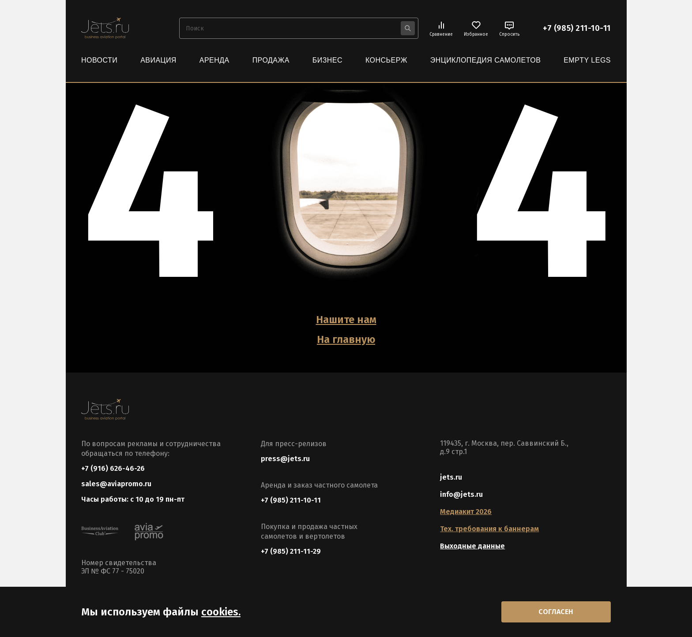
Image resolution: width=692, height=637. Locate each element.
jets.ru (451, 477)
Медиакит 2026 (466, 511)
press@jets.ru (285, 458)
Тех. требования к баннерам (489, 529)
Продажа (271, 60)
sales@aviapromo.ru (116, 484)
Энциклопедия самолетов (485, 60)
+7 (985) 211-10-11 (577, 28)
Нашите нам (346, 319)
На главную (346, 339)
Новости (99, 60)
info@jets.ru (461, 494)
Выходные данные (472, 546)
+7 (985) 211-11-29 (291, 551)
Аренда (214, 60)
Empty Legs (587, 60)
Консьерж (386, 60)
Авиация (158, 60)
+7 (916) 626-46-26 (113, 468)
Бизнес (327, 60)
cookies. (221, 612)
